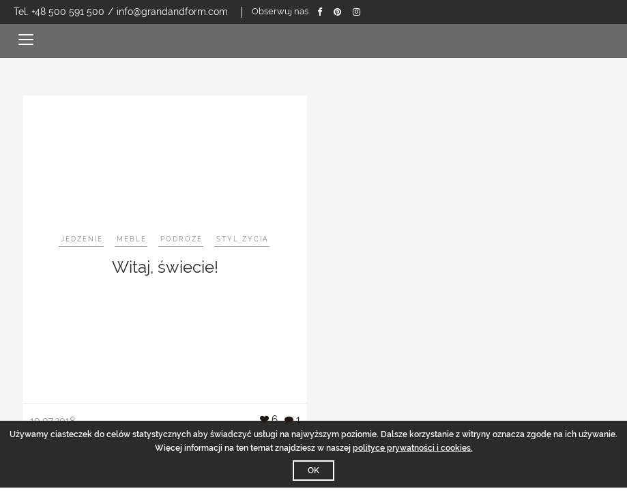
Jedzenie (82, 239)
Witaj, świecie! (165, 267)
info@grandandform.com (172, 11)
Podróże (181, 239)
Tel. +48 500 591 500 (59, 11)
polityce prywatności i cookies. (413, 448)
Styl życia (242, 239)
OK (313, 470)
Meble (132, 239)
